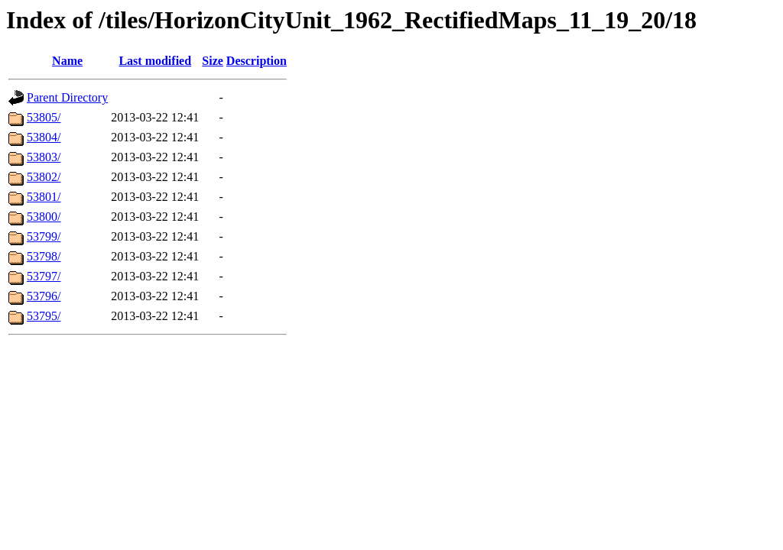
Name (67, 60)
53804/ (43, 137)
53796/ (43, 296)
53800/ (43, 216)
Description (256, 60)
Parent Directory (67, 97)
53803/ (43, 156)
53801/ (43, 196)
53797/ (43, 276)
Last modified (155, 60)
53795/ (43, 315)
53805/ (43, 117)
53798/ (43, 256)
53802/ (43, 176)
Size (212, 60)
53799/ (43, 236)
